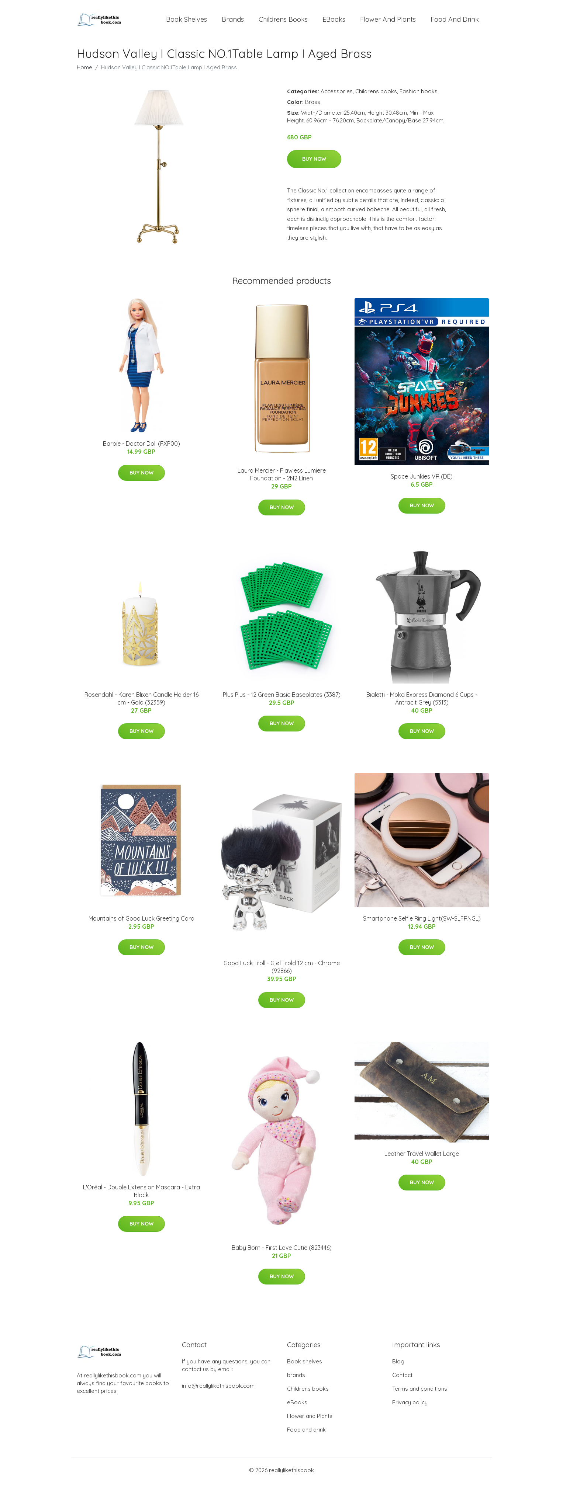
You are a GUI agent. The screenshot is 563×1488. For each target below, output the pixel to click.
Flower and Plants (388, 22)
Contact (402, 1380)
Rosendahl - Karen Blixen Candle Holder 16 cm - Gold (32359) (141, 703)
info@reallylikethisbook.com (218, 1390)
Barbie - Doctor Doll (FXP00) (141, 448)
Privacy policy (410, 1407)
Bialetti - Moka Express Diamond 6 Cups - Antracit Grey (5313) (421, 703)
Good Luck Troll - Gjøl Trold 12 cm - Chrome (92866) (282, 972)
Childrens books (283, 22)
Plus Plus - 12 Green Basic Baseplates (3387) (282, 699)
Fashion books (419, 96)
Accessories (337, 96)
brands (233, 22)
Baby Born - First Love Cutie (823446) (282, 1252)
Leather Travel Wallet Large (421, 1158)
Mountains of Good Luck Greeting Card (141, 923)
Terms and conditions (419, 1393)
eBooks (333, 22)
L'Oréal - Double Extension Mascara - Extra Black (141, 1196)
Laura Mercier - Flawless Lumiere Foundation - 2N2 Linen (282, 479)
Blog (398, 1366)
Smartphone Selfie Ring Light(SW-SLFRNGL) (422, 923)
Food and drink (455, 22)
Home (84, 72)
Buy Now (314, 164)
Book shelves (186, 22)
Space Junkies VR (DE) (422, 482)
